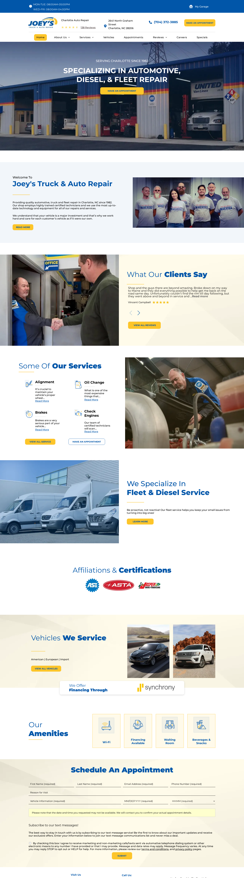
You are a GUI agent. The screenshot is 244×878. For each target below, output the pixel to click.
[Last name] (98, 784)
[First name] (51, 784)
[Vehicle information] (75, 801)
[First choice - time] (192, 801)
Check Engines (91, 413)
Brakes (41, 412)
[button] (139, 313)
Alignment (44, 382)
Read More (42, 400)
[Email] (145, 784)
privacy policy (183, 849)
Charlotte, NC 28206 (121, 28)
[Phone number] (192, 784)
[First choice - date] (145, 801)
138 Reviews (88, 27)
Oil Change (94, 382)
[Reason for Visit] (122, 792)
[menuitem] (40, 37)
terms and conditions (155, 849)
